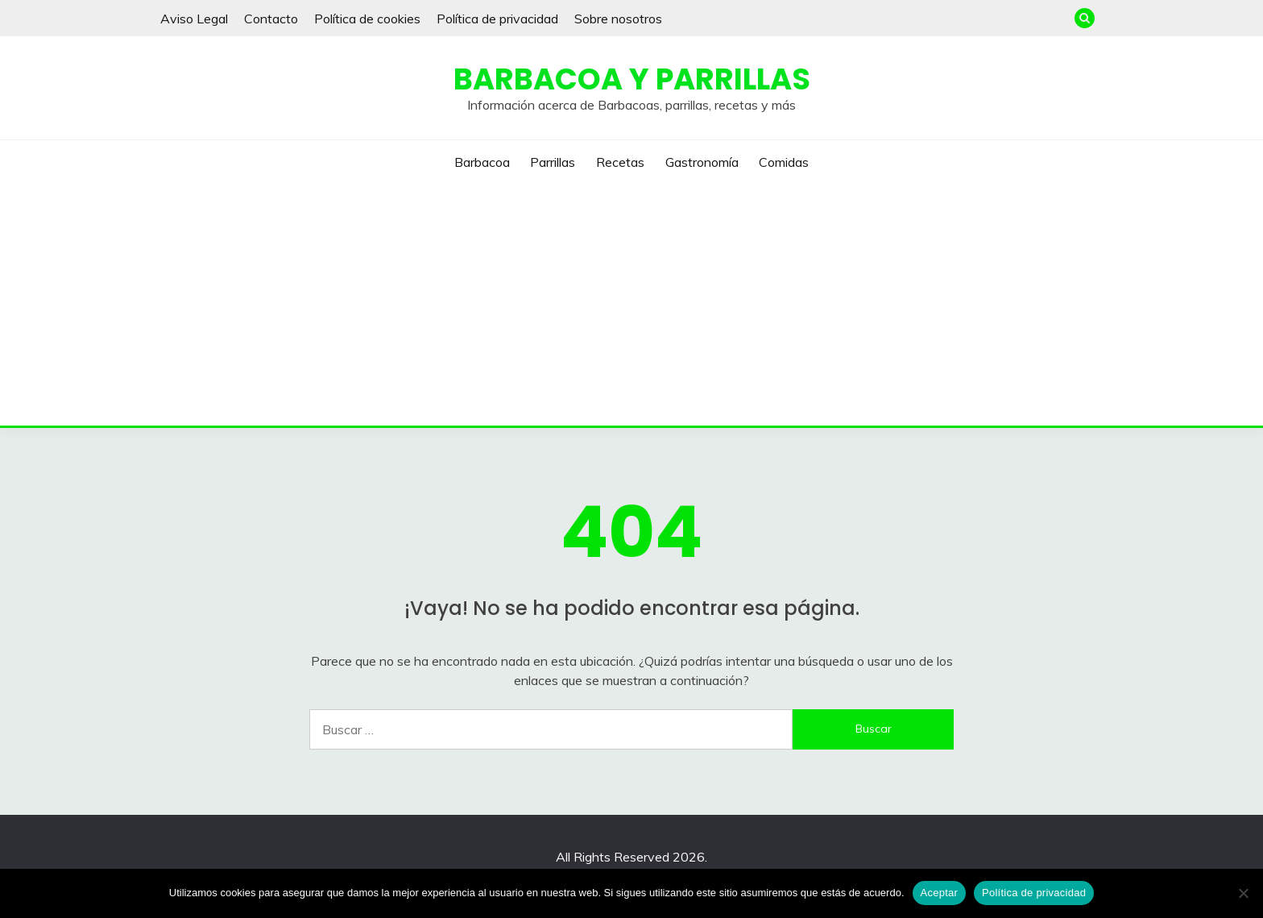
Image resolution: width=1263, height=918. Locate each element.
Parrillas (552, 162)
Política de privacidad (497, 18)
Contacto (271, 18)
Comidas (784, 162)
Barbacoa (482, 162)
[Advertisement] (631, 304)
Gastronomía (702, 162)
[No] (1243, 893)
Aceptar (940, 893)
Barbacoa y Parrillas (631, 79)
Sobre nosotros (618, 18)
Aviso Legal (194, 18)
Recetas (620, 162)
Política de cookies (367, 18)
